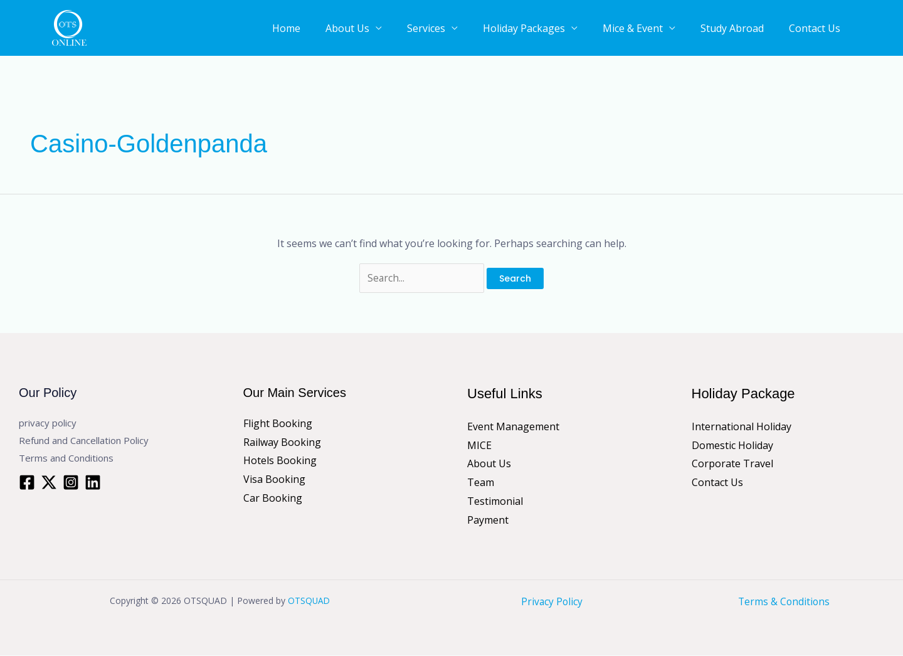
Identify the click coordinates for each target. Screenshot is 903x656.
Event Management (513, 427)
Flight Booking (277, 424)
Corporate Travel (732, 464)
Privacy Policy (551, 602)
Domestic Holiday (732, 445)
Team (480, 483)
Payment (488, 520)
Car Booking (272, 498)
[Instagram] (71, 482)
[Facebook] (27, 482)
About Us (398, 29)
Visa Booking (274, 480)
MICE (479, 445)
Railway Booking (282, 442)
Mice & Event (655, 29)
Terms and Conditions (66, 458)
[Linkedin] (93, 482)
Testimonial (495, 502)
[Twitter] (49, 482)
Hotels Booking (280, 461)
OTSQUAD (308, 601)
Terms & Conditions (784, 602)
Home (346, 29)
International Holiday (741, 427)
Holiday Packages (555, 29)
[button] (877, 28)
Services (467, 29)
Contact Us (817, 29)
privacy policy (48, 423)
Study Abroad (744, 29)
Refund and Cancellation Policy (84, 441)
